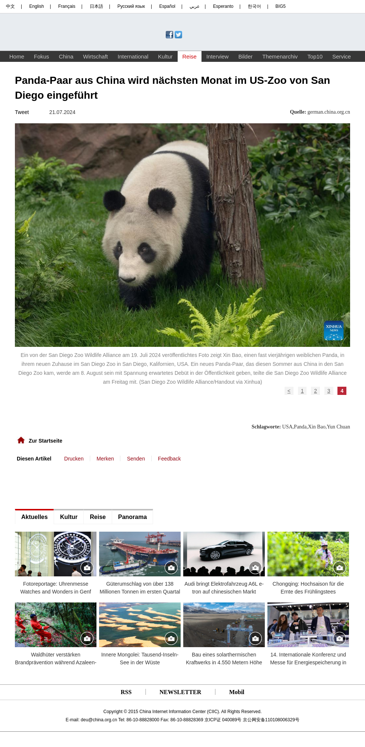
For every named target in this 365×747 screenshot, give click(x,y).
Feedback (169, 459)
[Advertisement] (71, 484)
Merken (105, 459)
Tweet (22, 112)
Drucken (73, 459)
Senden (136, 459)
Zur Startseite (45, 441)
